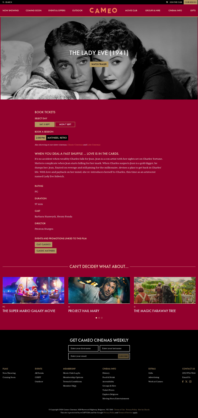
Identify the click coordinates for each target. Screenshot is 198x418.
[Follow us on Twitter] (186, 382)
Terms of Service (125, 413)
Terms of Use (119, 410)
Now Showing (11, 10)
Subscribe (123, 356)
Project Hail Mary (83, 310)
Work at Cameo (155, 381)
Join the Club (176, 2)
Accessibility (108, 381)
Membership (69, 368)
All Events (39, 373)
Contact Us (188, 368)
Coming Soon (33, 10)
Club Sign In (190, 2)
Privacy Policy (131, 410)
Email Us (186, 377)
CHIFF (38, 377)
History (105, 373)
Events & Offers (56, 10)
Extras (152, 368)
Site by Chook (143, 410)
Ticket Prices (108, 390)
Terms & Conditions (72, 381)
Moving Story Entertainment (115, 398)
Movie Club (131, 10)
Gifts (193, 10)
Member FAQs (69, 386)
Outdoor (77, 10)
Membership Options (73, 377)
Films (5, 368)
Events (38, 368)
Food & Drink (108, 377)
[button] (96, 318)
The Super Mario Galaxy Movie (29, 310)
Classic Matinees (46, 250)
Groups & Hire (152, 10)
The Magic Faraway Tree (155, 310)
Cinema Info (175, 10)
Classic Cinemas (75, 145)
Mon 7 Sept (65, 124)
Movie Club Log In (71, 373)
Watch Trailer (99, 64)
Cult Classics (43, 244)
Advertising (153, 377)
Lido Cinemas (93, 145)
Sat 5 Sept (45, 124)
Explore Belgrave (110, 394)
